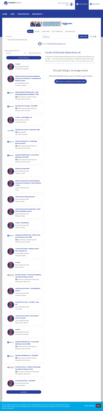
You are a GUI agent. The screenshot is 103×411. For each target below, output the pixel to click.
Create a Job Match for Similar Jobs (70, 81)
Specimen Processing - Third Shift (26, 106)
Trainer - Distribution (22, 223)
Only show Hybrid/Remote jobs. (17, 40)
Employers (95, 4)
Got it (98, 405)
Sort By (8, 53)
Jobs (12, 14)
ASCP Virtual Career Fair (55, 44)
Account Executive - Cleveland (25, 380)
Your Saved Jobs (70, 31)
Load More (23, 392)
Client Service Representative (25, 197)
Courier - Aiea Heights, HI (23, 117)
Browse (37, 31)
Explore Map (46, 31)
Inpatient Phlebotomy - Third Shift (26, 355)
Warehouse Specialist (22, 168)
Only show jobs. (51, 43)
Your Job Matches (57, 31)
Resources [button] (37, 14)
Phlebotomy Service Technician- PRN (27, 130)
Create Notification (35, 53)
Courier (17, 64)
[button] (93, 37)
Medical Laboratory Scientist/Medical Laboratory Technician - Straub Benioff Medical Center (28, 78)
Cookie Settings (89, 405)
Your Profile (23, 14)
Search (30, 31)
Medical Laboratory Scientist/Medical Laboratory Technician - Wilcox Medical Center (28, 183)
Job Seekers (81, 4)
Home (5, 14)
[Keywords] (23, 37)
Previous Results (24, 58)
